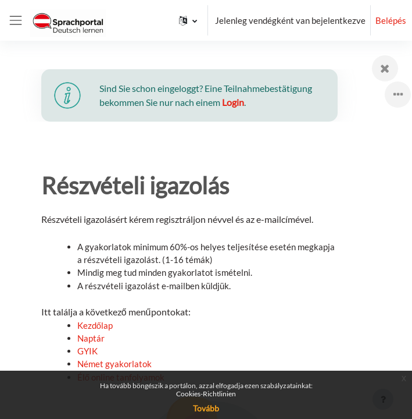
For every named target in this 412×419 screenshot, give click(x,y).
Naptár (91, 338)
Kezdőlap (95, 325)
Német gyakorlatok (114, 363)
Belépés (390, 20)
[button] (188, 20)
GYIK (87, 351)
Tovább (206, 408)
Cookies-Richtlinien (206, 393)
